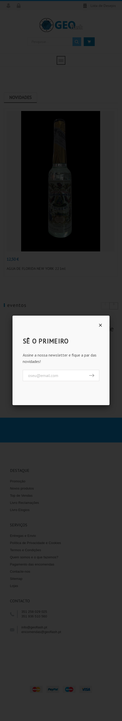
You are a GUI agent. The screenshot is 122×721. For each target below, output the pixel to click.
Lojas (14, 587)
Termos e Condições (25, 551)
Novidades (20, 97)
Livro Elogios (20, 511)
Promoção (18, 482)
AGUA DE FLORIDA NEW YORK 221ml (36, 270)
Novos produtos (22, 490)
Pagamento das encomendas (32, 566)
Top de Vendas (21, 497)
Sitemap (16, 580)
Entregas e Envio (23, 537)
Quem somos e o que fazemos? (34, 558)
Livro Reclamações (24, 504)
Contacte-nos (20, 573)
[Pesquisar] (54, 41)
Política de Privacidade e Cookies (35, 544)
